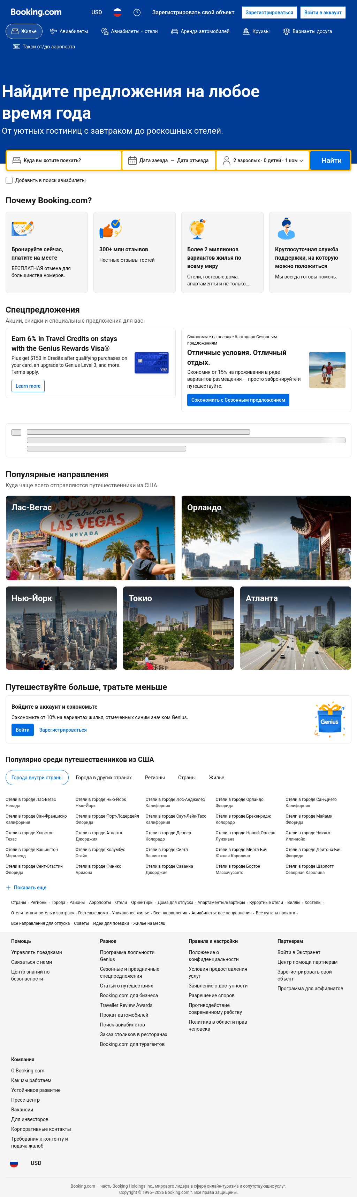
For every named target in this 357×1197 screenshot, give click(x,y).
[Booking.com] (36, 12)
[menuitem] (24, 31)
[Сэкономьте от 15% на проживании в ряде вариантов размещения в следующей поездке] (238, 384)
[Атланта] (295, 613)
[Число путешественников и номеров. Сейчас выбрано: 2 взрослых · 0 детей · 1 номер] (262, 145)
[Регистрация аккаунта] (269, 12)
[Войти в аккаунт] (323, 12)
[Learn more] (28, 370)
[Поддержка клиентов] (137, 12)
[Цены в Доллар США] (96, 12)
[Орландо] (266, 522)
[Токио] (178, 613)
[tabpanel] (178, 830)
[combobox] (69, 145)
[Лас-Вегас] (91, 522)
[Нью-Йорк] (61, 613)
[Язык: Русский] (117, 12)
